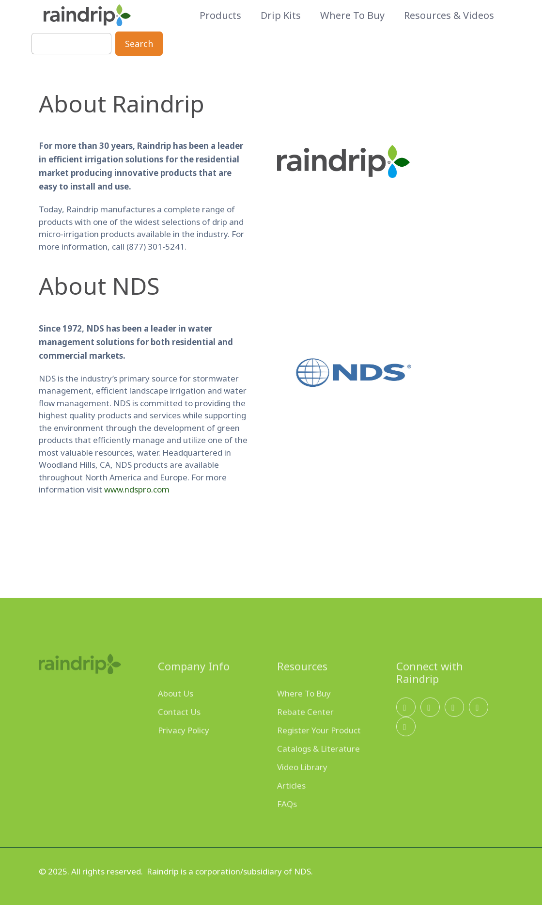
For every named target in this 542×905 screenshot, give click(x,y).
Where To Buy (304, 710)
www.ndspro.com (135, 489)
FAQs (287, 821)
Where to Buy (352, 15)
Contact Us (179, 729)
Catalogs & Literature (318, 766)
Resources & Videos (449, 15)
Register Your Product (319, 747)
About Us (175, 710)
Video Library (302, 784)
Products (220, 15)
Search (139, 43)
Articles (291, 803)
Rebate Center (305, 729)
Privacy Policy (183, 747)
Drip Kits (281, 15)
